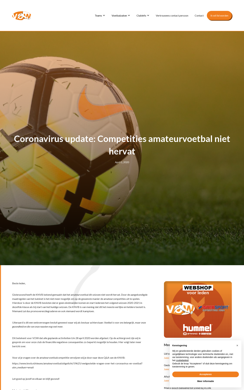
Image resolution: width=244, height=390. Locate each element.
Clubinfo (141, 15)
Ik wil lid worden (219, 15)
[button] (100, 15)
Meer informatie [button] (205, 381)
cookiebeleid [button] (182, 360)
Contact (199, 15)
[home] (21, 15)
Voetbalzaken (119, 15)
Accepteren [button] (205, 374)
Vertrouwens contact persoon (172, 15)
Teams (98, 15)
